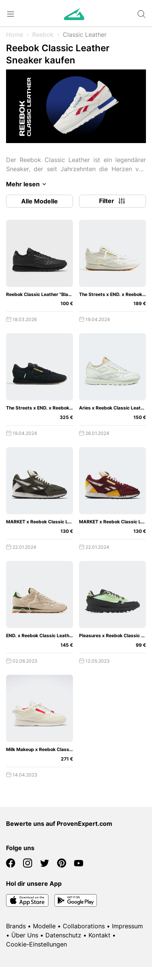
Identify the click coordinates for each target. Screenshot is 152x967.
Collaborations (84, 926)
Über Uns (24, 935)
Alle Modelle (39, 201)
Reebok (43, 34)
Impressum (127, 926)
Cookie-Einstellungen (36, 944)
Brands (16, 926)
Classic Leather (85, 34)
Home (14, 34)
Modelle (44, 926)
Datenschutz (63, 935)
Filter (112, 201)
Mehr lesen (27, 184)
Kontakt (99, 935)
